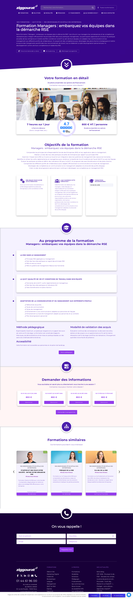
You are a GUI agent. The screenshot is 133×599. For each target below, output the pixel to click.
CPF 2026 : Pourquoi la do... (105, 550)
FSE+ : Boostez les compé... (105, 552)
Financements (74, 13)
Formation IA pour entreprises (104, 590)
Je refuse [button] (105, 595)
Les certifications (77, 567)
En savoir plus (118, 595)
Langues (49, 557)
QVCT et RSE (50, 562)
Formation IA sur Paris (75, 590)
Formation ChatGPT (23, 590)
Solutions (36, 13)
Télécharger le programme (68, 51)
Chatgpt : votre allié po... (104, 562)
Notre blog (100, 547)
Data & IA (49, 567)
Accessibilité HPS (77, 564)
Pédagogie (60, 13)
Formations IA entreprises (77, 586)
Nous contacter (108, 13)
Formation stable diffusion (51, 590)
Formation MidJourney (76, 583)
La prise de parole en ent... (105, 555)
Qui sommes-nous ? (90, 13)
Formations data (99, 586)
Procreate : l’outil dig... (104, 557)
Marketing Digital (52, 550)
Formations (23, 13)
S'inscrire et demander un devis (29, 51)
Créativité (49, 552)
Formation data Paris (101, 583)
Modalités (48, 13)
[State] (91, 511)
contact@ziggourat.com (28, 574)
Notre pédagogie (66, 329)
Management (50, 559)
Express (48, 564)
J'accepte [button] (94, 595)
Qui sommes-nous (77, 559)
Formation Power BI (23, 586)
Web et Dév (50, 547)
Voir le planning (50, 51)
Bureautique (50, 555)
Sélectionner (29, 379)
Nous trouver (75, 562)
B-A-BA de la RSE (95, 162)
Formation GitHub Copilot (51, 583)
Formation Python (22, 583)
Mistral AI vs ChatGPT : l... (104, 559)
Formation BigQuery (49, 586)
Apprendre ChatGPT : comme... (103, 565)
